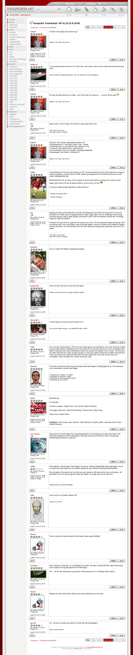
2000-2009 (13, 99)
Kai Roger (34, 566)
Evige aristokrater (16, 69)
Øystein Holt (78, 648)
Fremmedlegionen (16, 74)
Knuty (32, 398)
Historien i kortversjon (17, 104)
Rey (31, 124)
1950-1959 (13, 88)
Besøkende (13, 112)
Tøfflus (32, 172)
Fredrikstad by (15, 119)
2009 (84, 19)
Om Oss (120, 19)
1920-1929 (13, 81)
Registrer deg (118, 3)
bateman (33, 366)
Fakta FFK (13, 107)
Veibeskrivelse (15, 124)
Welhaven (33, 64)
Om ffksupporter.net (16, 126)
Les (11, 52)
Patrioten (33, 247)
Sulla (32, 495)
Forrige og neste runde (17, 37)
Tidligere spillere (15, 44)
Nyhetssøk (13, 27)
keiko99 (33, 32)
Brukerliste (13, 61)
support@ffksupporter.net (95, 647)
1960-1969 (13, 90)
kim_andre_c (35, 320)
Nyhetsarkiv (14, 25)
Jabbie (32, 466)
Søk (38, 9)
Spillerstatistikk (15, 42)
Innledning (13, 67)
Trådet (93, 27)
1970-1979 (13, 92)
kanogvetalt (34, 286)
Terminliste (13, 35)
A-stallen (13, 32)
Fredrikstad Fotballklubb (48, 28)
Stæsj (93, 19)
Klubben (76, 19)
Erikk (32, 347)
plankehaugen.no (26, 15)
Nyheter (11, 22)
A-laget (11, 30)
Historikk (12, 64)
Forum (102, 19)
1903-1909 (13, 76)
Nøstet (99, 27)
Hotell (12, 117)
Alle (123, 27)
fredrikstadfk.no (15, 15)
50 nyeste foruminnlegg (18, 59)
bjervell (33, 623)
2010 (11, 102)
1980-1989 (13, 95)
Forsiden (68, 19)
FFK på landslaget (16, 71)
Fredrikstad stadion (16, 121)
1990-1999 (13, 97)
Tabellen (13, 39)
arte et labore (35, 434)
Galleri (110, 19)
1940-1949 (13, 85)
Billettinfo (13, 114)
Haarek (33, 534)
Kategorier (34, 28)
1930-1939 (13, 83)
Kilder (12, 109)
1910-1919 (13, 78)
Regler (12, 57)
